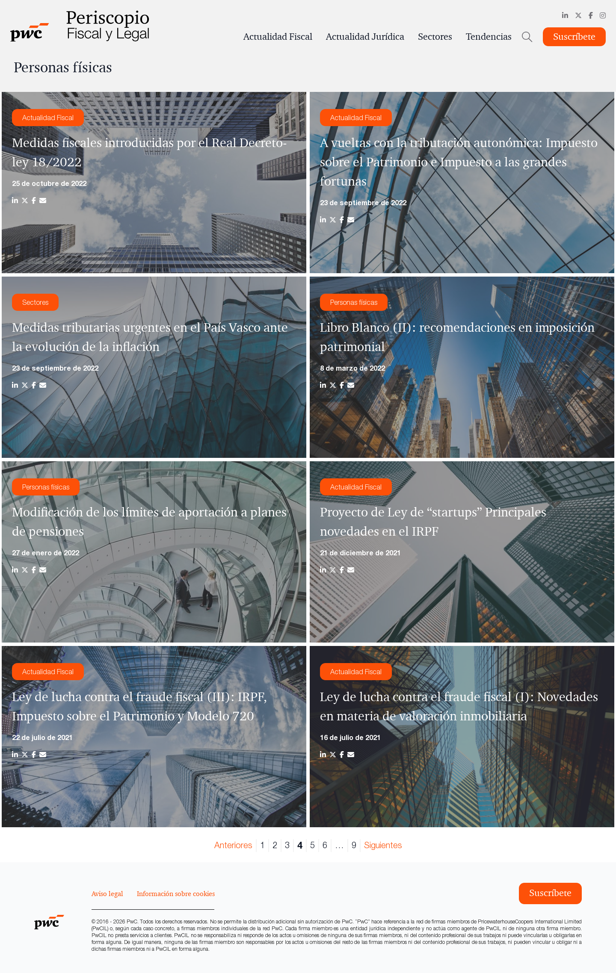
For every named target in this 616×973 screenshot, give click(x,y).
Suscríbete (574, 37)
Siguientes (383, 845)
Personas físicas (353, 302)
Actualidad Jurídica (365, 37)
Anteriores (233, 845)
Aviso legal (107, 893)
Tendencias (489, 37)
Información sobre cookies (176, 893)
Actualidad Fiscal (277, 37)
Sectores (435, 37)
